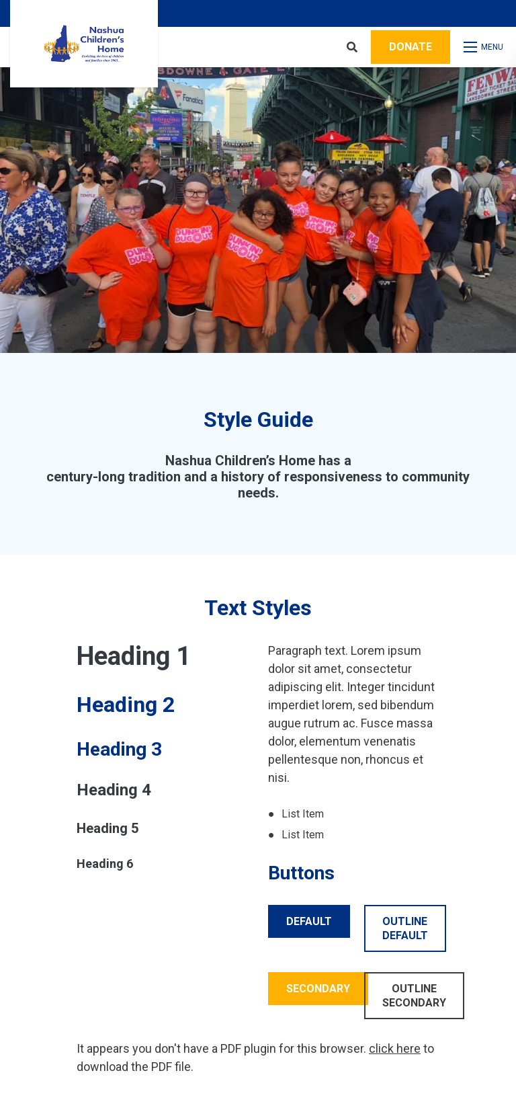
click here (395, 1048)
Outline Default (405, 928)
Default (309, 921)
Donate (410, 46)
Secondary (318, 988)
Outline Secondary (414, 995)
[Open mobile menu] (485, 47)
